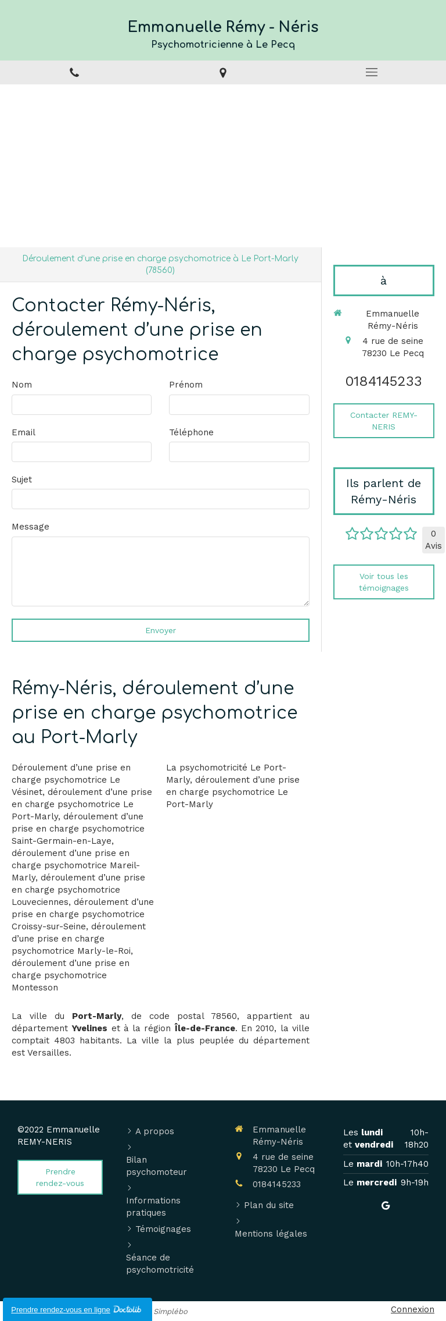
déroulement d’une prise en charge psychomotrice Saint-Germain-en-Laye (78, 828)
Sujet (22, 479)
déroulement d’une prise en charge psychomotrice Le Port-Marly (82, 804)
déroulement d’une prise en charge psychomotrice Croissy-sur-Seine (83, 914)
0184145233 (383, 381)
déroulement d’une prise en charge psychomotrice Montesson (71, 975)
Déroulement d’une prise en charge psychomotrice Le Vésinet (71, 779)
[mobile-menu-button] (371, 72)
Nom (22, 384)
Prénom (186, 384)
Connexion (412, 1309)
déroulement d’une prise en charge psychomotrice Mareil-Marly (76, 865)
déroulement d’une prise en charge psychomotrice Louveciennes (78, 889)
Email (23, 432)
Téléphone (191, 432)
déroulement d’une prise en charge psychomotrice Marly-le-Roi (79, 938)
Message (30, 526)
